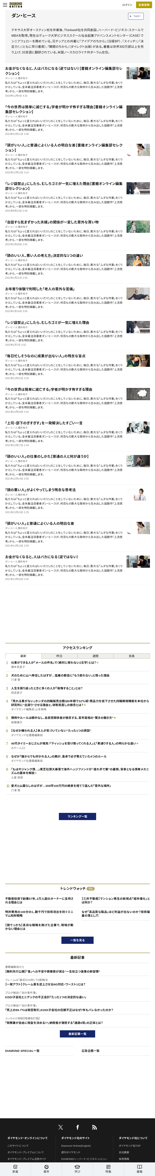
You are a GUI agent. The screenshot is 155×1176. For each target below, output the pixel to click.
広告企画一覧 (91, 1050)
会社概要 (124, 1152)
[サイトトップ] (14, 5)
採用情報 (124, 1159)
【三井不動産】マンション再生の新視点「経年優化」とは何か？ (116, 900)
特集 (108, 1169)
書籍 (139, 1169)
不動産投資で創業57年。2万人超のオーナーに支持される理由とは (39, 900)
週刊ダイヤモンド (70, 1152)
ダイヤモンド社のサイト (75, 1138)
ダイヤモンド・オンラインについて (27, 1138)
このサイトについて (18, 1145)
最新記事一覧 (78, 1034)
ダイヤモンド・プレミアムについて (25, 1152)
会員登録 (144, 4)
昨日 (60, 656)
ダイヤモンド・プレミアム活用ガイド (26, 1159)
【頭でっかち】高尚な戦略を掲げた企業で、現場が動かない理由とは (39, 927)
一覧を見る (77, 940)
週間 (96, 656)
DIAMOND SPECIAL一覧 (22, 1050)
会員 (132, 656)
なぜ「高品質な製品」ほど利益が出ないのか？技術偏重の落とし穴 (116, 913)
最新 (23, 656)
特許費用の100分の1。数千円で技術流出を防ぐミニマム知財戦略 (39, 913)
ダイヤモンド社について (133, 1138)
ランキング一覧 (77, 816)
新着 (15, 1169)
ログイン (127, 5)
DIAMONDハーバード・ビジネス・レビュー (84, 1159)
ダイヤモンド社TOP (130, 1145)
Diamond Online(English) (76, 1145)
